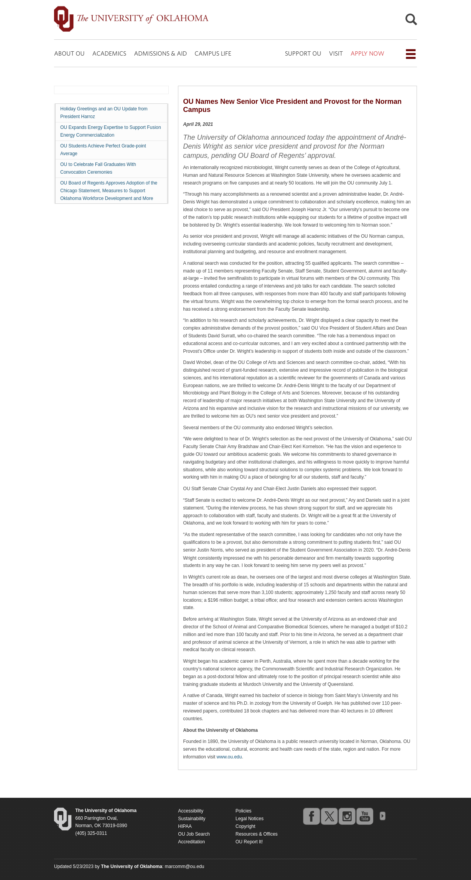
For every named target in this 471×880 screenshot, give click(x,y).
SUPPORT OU (303, 53)
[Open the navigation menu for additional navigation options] (411, 54)
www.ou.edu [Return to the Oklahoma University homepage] (229, 757)
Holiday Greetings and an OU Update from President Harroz (103, 112)
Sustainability (191, 818)
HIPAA (184, 826)
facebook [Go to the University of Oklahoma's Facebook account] (311, 816)
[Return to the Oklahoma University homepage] (106, 810)
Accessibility (190, 811)
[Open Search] (411, 21)
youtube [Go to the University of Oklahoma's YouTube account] (364, 816)
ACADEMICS (109, 53)
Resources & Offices (256, 834)
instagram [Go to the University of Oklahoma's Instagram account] (347, 816)
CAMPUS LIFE (213, 53)
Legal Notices (249, 818)
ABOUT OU (69, 53)
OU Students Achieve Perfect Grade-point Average (103, 149)
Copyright (245, 826)
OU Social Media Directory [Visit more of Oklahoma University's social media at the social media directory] (382, 816)
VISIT (336, 53)
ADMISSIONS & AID (160, 53)
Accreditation (191, 841)
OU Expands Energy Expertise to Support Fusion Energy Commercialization (110, 131)
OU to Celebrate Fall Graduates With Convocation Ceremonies (98, 168)
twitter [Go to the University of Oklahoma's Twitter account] (329, 816)
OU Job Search (194, 834)
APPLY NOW (367, 53)
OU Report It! (249, 841)
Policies (243, 811)
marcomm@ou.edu (184, 866)
